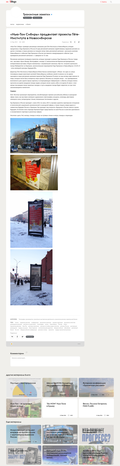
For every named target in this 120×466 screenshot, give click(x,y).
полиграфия (40, 324)
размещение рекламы (16, 324)
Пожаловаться (37, 18)
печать (17, 322)
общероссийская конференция (28, 330)
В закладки (30, 337)
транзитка (51, 330)
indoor (65, 324)
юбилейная (67, 328)
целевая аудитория (58, 322)
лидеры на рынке (23, 328)
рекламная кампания (45, 322)
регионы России (64, 326)
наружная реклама (25, 322)
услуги (46, 324)
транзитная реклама (15, 326)
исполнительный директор (45, 328)
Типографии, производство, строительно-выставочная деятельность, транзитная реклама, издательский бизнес (48, 319)
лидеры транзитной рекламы (63, 330)
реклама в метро (42, 330)
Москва (60, 324)
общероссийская (58, 328)
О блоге (28, 24)
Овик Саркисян (33, 328)
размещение (13, 328)
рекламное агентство (69, 322)
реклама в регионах (33, 326)
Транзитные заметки (36, 14)
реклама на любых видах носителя (49, 326)
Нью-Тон (24, 326)
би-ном (17, 330)
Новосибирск (53, 324)
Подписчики (20, 24)
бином (12, 330)
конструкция (73, 326)
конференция (35, 322)
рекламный (75, 328)
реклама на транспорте (29, 324)
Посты (12, 24)
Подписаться (27, 18)
